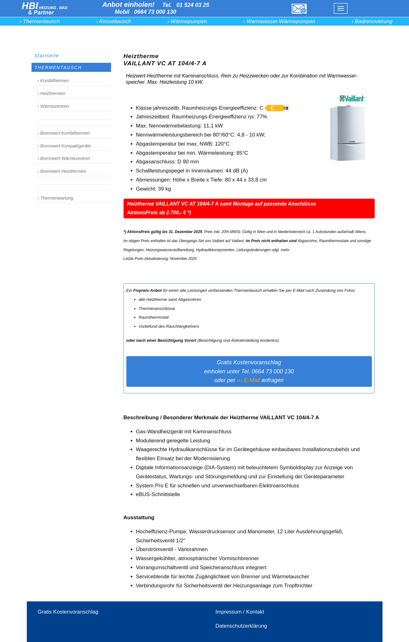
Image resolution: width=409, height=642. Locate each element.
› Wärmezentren (53, 106)
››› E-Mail (248, 380)
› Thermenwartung (55, 198)
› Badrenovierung (372, 21)
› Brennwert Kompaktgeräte (64, 145)
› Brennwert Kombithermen (64, 133)
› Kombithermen (53, 80)
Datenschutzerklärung (241, 626)
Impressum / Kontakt (240, 612)
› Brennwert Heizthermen (62, 171)
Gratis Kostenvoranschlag (68, 612)
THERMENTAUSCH (58, 67)
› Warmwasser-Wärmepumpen (279, 21)
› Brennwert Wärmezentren (64, 158)
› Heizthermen (51, 93)
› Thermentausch (40, 21)
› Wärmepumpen (187, 21)
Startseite (47, 55)
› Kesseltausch (113, 21)
